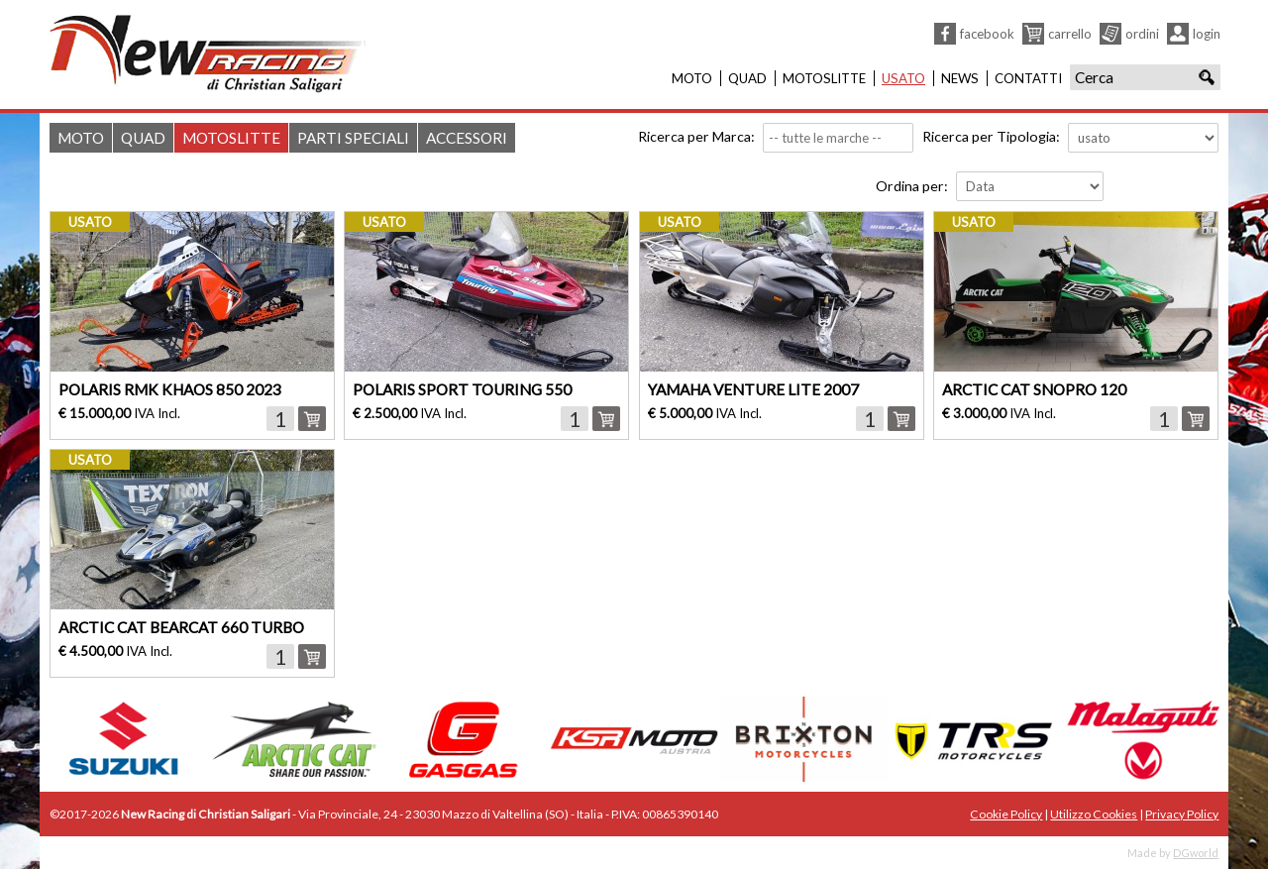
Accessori (466, 138)
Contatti (1028, 78)
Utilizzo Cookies (1093, 814)
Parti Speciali (353, 138)
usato (90, 222)
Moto (692, 78)
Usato (903, 78)
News (960, 78)
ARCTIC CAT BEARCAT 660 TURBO (181, 627)
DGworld (1195, 852)
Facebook (987, 34)
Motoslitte (824, 78)
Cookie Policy (1006, 814)
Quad (747, 78)
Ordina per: (912, 185)
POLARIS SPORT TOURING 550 (462, 389)
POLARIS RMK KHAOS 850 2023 (169, 389)
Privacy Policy (1181, 814)
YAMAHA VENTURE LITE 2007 (753, 389)
